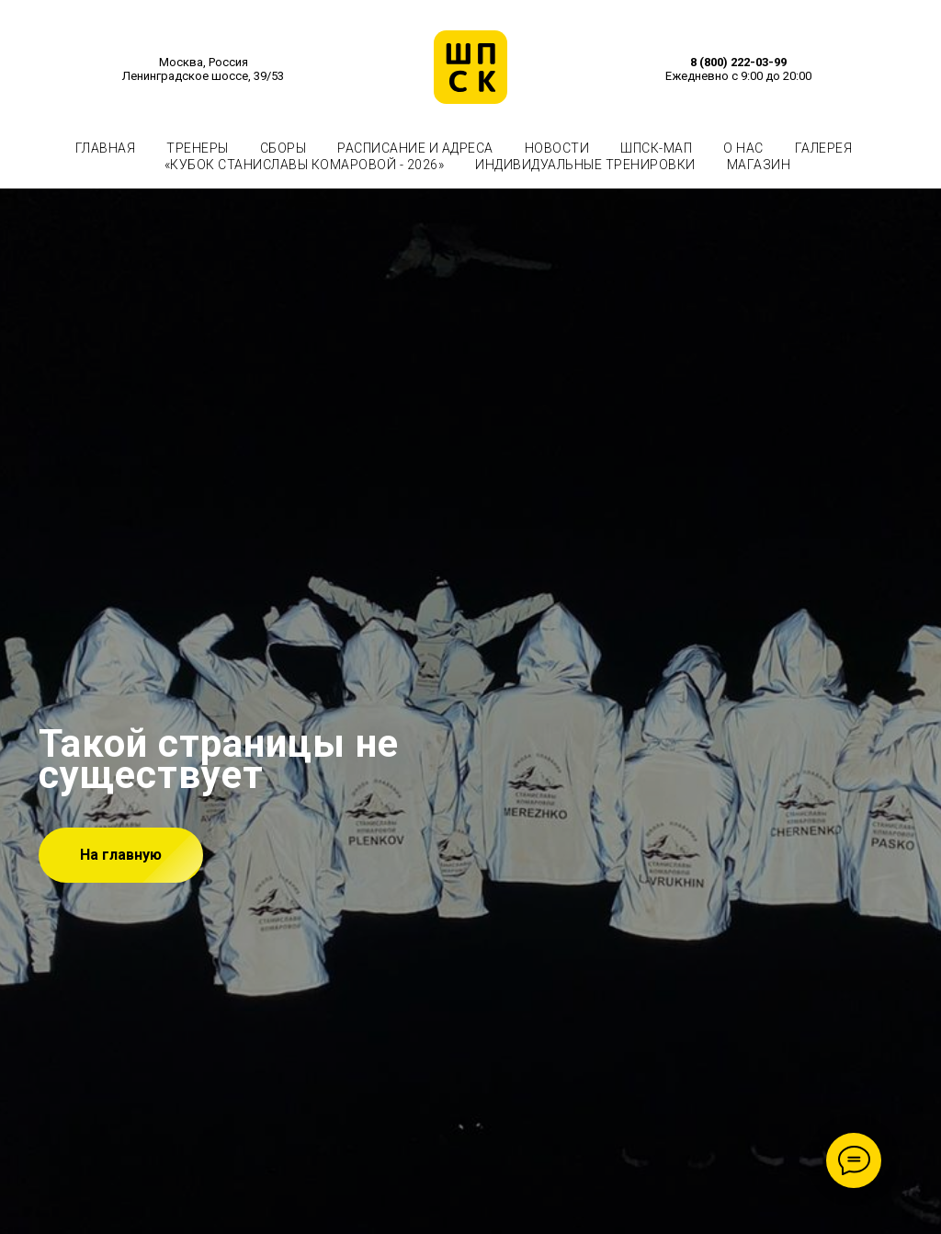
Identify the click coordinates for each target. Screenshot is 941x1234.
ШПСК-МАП (656, 148)
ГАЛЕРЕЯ (824, 148)
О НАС (743, 148)
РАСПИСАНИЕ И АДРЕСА (415, 148)
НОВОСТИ (557, 148)
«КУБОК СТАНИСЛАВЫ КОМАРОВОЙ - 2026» (304, 164)
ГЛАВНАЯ (105, 148)
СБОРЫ (283, 148)
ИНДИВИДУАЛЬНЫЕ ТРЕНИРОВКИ (585, 164)
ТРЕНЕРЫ (197, 148)
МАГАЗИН (759, 164)
